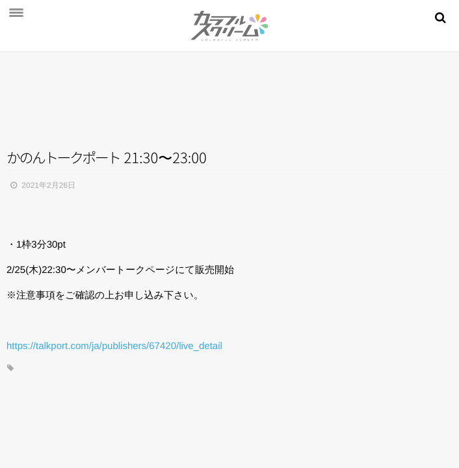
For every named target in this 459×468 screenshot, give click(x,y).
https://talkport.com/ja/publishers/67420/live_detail (114, 346)
